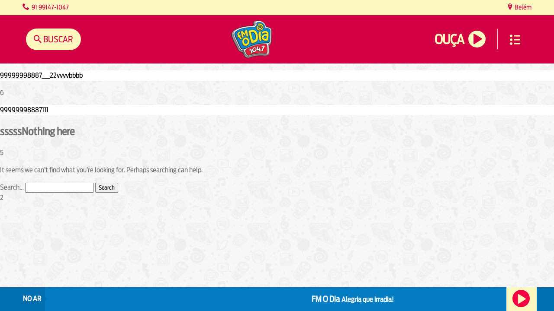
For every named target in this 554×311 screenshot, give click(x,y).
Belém (522, 7)
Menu (515, 39)
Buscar (57, 39)
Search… (12, 187)
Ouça (449, 39)
